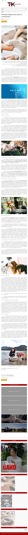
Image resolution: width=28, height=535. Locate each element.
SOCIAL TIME (7, 11)
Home (3, 11)
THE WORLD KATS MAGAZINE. (13, 533)
